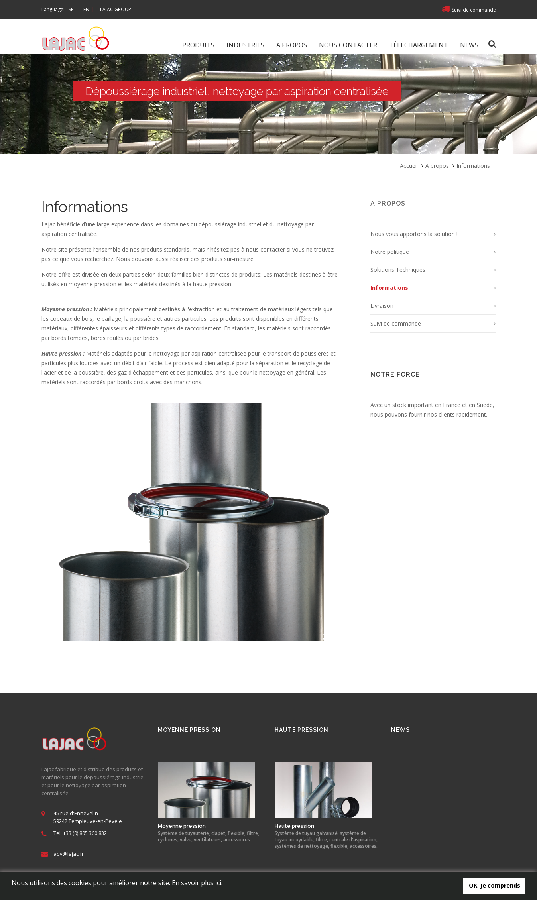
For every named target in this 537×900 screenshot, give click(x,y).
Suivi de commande (469, 9)
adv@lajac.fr (68, 853)
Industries (245, 45)
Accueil (409, 165)
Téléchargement (418, 45)
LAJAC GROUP (115, 9)
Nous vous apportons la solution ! (414, 234)
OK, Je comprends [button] (494, 885)
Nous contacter (348, 45)
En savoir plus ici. (197, 882)
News (469, 45)
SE (71, 9)
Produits (198, 45)
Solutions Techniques (397, 269)
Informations (389, 287)
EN (86, 9)
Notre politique (389, 251)
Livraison (381, 305)
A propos (291, 45)
